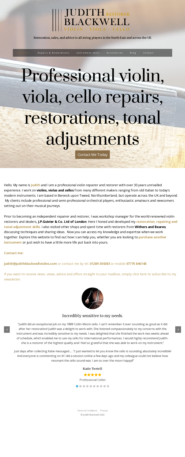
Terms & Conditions (87, 410)
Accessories (115, 52)
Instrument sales (88, 52)
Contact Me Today (92, 154)
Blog (133, 52)
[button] (77, 386)
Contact (148, 52)
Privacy (104, 410)
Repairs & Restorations (53, 52)
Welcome (24, 52)
